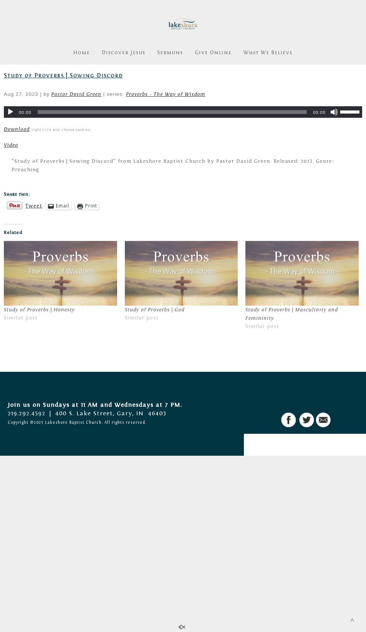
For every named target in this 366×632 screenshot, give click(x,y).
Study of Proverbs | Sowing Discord (63, 75)
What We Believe (268, 53)
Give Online (213, 53)
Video (11, 145)
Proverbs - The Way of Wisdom (165, 94)
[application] (183, 112)
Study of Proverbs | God (155, 310)
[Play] (10, 112)
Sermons (170, 53)
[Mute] (334, 112)
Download (17, 129)
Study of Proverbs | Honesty (39, 310)
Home (81, 53)
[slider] (172, 112)
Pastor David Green (76, 94)
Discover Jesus (123, 53)
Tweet (33, 206)
